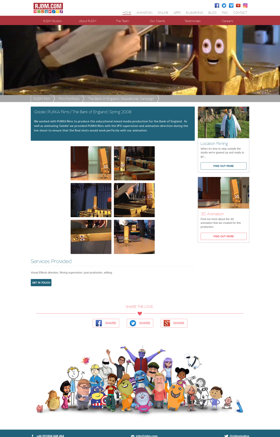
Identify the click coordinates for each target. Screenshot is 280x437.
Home (126, 12)
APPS (177, 12)
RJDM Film (42, 98)
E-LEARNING (194, 12)
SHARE (106, 323)
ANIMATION (144, 12)
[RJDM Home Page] (48, 7)
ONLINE (163, 12)
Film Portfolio (69, 98)
